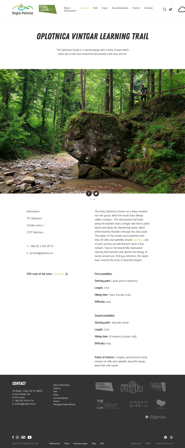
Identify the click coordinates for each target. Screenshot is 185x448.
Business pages (81, 443)
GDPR (148, 443)
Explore (85, 8)
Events (136, 8)
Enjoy (105, 8)
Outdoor (148, 8)
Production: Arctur (164, 443)
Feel (95, 8)
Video (66, 443)
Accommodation (120, 8)
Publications (54, 443)
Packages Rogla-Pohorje (64, 404)
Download (60, 274)
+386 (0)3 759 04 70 (23, 400)
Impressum (136, 443)
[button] (170, 9)
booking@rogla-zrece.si (25, 404)
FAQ (102, 443)
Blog (94, 443)
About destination (70, 9)
